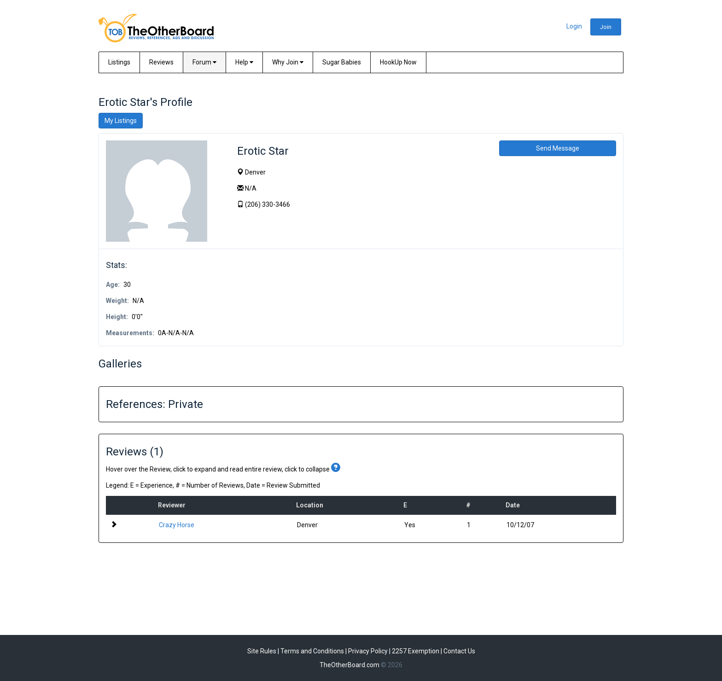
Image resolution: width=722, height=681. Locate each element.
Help (244, 62)
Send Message (557, 148)
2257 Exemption (415, 651)
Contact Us (459, 651)
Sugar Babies (341, 62)
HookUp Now (398, 62)
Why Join (287, 62)
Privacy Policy (368, 651)
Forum (204, 62)
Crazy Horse (176, 525)
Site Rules (261, 651)
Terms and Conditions (312, 651)
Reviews (161, 62)
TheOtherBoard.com (349, 665)
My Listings (121, 120)
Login (574, 26)
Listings (119, 62)
